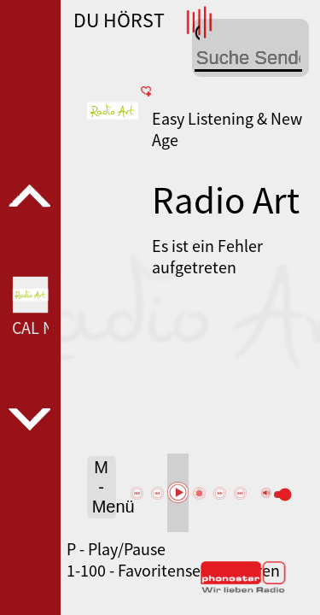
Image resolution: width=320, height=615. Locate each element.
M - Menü (104, 487)
